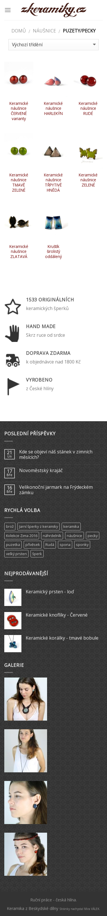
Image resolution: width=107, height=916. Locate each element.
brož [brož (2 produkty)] (10, 526)
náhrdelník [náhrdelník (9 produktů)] (52, 535)
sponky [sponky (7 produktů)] (82, 544)
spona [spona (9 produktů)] (65, 544)
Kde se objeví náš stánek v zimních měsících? (55, 454)
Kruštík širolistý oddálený (53, 251)
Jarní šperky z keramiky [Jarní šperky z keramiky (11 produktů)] (38, 526)
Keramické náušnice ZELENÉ (88, 180)
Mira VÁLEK (91, 909)
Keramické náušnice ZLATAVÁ (18, 251)
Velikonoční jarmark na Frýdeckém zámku (56, 489)
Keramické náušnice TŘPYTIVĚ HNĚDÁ (53, 182)
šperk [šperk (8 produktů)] (37, 553)
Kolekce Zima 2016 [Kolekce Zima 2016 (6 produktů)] (21, 535)
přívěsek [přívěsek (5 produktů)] (32, 544)
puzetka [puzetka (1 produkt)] (13, 544)
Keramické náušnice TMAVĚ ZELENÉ (18, 182)
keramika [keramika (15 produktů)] (71, 526)
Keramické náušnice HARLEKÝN (53, 108)
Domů (18, 31)
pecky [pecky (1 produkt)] (93, 535)
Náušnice (44, 31)
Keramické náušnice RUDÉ (88, 108)
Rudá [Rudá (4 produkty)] (49, 544)
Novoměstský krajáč (41, 470)
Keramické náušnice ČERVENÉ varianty (18, 111)
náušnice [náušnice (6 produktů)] (74, 535)
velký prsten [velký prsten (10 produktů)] (16, 553)
